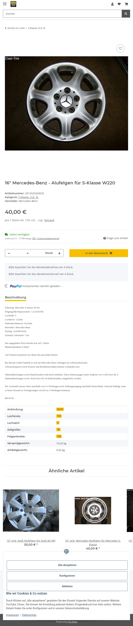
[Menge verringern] (9, 253)
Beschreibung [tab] (15, 297)
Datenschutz (29, 615)
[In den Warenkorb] (8, 40)
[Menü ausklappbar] (5, 2)
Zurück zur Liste (16, 28)
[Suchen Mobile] (62, 14)
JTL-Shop (72, 621)
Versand (49, 220)
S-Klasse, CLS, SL (28, 197)
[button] (112, 4)
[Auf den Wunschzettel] (120, 48)
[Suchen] (126, 14)
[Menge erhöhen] (59, 253)
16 (58, 429)
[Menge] (28, 253)
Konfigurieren (67, 575)
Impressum (12, 615)
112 (59, 416)
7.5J (59, 436)
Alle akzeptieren (67, 565)
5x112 (60, 409)
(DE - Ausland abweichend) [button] (45, 238)
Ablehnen (67, 586)
